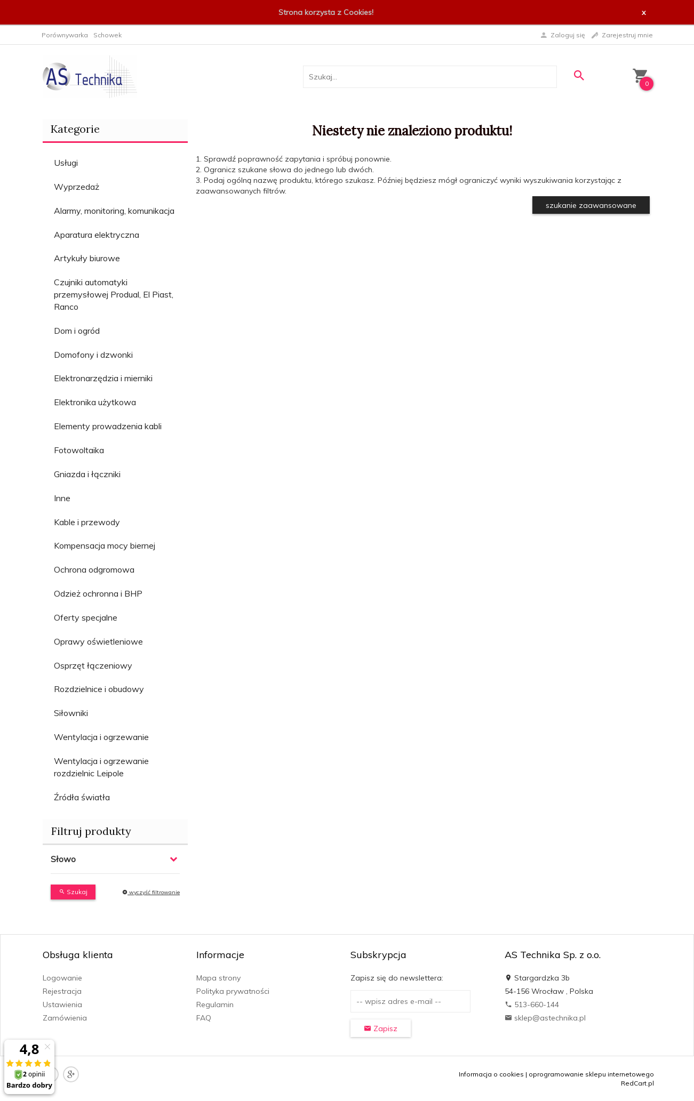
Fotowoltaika (79, 450)
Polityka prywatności (232, 991)
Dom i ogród (77, 330)
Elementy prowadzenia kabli (108, 426)
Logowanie (62, 978)
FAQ (203, 1018)
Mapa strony (218, 978)
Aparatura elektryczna (96, 234)
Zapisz (380, 1028)
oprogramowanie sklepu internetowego (591, 1074)
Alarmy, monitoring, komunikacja (114, 210)
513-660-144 (532, 1004)
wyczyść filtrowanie (151, 892)
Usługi (66, 162)
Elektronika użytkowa (95, 402)
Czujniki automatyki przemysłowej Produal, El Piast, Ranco (113, 294)
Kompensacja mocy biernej (104, 545)
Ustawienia (62, 1004)
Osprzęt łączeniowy (93, 665)
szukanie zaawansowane (591, 205)
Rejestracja (62, 991)
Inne (62, 498)
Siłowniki (71, 713)
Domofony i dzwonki (93, 354)
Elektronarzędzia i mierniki (103, 378)
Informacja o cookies (491, 1074)
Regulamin (215, 1004)
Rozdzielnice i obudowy (99, 689)
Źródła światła (82, 797)
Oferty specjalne (85, 617)
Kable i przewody (87, 522)
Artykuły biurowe (87, 258)
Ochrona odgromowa (94, 569)
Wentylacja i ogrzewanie (101, 737)
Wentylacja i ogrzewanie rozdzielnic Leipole (101, 767)
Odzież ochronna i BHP (98, 593)
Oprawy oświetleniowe (98, 641)
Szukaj (73, 892)
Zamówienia (65, 1018)
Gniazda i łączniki (87, 474)
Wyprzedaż (76, 186)
